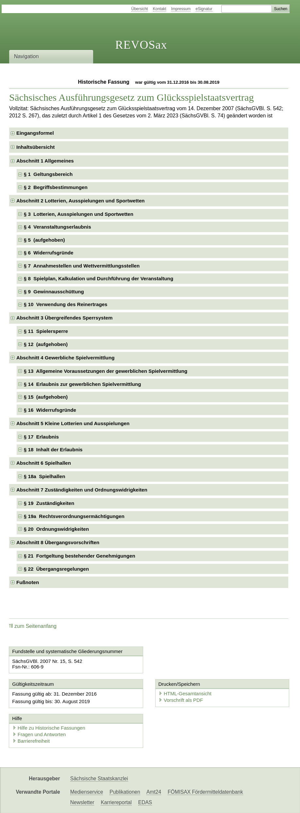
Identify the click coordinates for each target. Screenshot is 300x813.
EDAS (145, 802)
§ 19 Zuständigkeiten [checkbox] (49, 503)
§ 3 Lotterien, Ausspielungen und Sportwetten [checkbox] (78, 214)
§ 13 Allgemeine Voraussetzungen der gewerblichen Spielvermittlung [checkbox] (105, 371)
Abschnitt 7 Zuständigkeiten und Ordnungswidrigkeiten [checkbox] (81, 490)
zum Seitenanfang (33, 626)
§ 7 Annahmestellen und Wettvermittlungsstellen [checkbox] (82, 265)
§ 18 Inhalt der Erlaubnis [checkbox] (53, 449)
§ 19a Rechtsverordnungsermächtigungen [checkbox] (74, 516)
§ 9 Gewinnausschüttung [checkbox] (54, 291)
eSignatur (204, 9)
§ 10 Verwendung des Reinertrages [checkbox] (66, 304)
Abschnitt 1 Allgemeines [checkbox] (45, 161)
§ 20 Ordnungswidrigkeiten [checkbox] (56, 529)
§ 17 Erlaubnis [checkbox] (41, 437)
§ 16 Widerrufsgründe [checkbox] (50, 410)
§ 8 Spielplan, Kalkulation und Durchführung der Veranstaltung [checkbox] (98, 278)
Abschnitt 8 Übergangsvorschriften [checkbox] (57, 542)
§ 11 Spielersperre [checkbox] (46, 331)
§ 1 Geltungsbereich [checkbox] (48, 174)
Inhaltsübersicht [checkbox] (35, 147)
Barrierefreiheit (31, 741)
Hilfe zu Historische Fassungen (48, 728)
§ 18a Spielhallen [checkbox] (44, 476)
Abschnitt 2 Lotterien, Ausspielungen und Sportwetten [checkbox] (80, 200)
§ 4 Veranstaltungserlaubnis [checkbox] (57, 227)
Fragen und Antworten (39, 734)
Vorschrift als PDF (180, 700)
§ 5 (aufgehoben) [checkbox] (44, 240)
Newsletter (82, 802)
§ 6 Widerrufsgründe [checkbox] (49, 252)
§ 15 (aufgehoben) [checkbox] (46, 397)
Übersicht (139, 9)
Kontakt (159, 9)
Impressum (181, 9)
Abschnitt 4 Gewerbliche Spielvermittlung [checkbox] (65, 357)
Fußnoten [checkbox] (27, 582)
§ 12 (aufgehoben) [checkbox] (46, 344)
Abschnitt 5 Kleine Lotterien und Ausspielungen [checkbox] (72, 423)
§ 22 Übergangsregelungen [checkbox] (56, 569)
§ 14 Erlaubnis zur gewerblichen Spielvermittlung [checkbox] (82, 384)
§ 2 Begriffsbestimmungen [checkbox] (56, 187)
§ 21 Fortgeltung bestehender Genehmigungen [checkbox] (79, 556)
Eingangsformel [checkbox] (35, 133)
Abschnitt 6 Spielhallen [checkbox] (43, 463)
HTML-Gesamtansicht (184, 693)
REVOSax (141, 44)
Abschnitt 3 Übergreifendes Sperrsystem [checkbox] (64, 317)
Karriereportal (116, 802)
